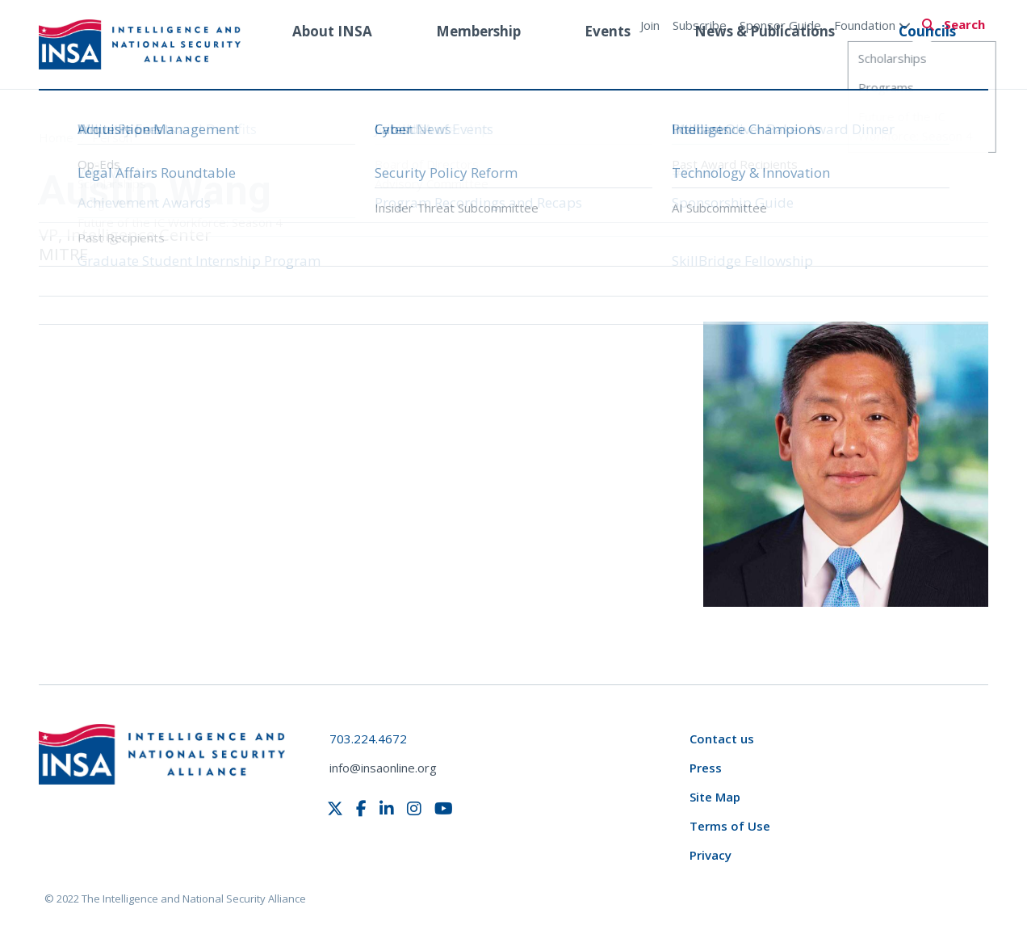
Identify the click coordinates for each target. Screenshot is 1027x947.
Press (706, 768)
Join (650, 25)
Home (58, 137)
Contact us (722, 738)
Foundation (872, 25)
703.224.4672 (368, 738)
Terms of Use (730, 826)
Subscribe (700, 25)
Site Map (715, 797)
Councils (927, 59)
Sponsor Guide (780, 25)
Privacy (710, 855)
